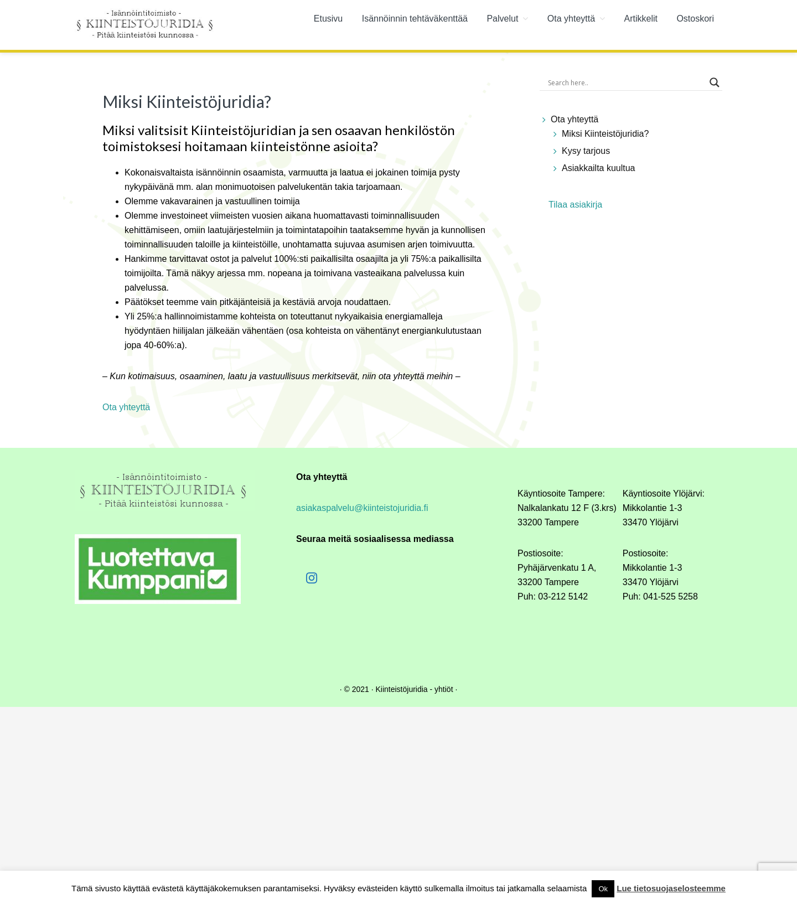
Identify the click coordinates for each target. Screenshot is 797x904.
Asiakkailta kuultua (598, 168)
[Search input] (626, 82)
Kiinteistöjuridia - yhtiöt (414, 689)
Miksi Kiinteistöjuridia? (605, 133)
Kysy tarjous (586, 151)
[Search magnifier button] (714, 82)
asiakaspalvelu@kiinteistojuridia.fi (362, 508)
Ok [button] (603, 889)
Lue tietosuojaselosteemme (671, 888)
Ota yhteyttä (574, 119)
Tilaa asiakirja (575, 204)
